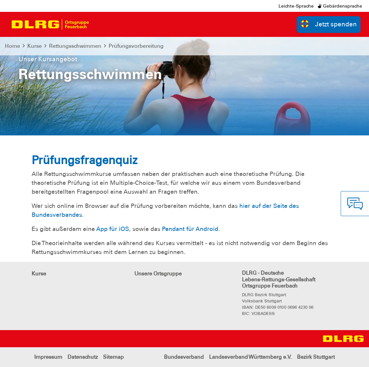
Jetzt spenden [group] (329, 24)
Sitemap (113, 357)
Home (12, 46)
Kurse (34, 46)
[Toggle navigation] (100, 24)
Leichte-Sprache (296, 6)
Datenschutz (82, 357)
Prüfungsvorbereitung (136, 46)
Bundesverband (184, 357)
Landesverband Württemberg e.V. (250, 357)
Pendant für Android (190, 229)
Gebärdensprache (340, 6)
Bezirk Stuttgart (316, 357)
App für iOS (112, 229)
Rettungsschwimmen (75, 46)
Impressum (48, 357)
